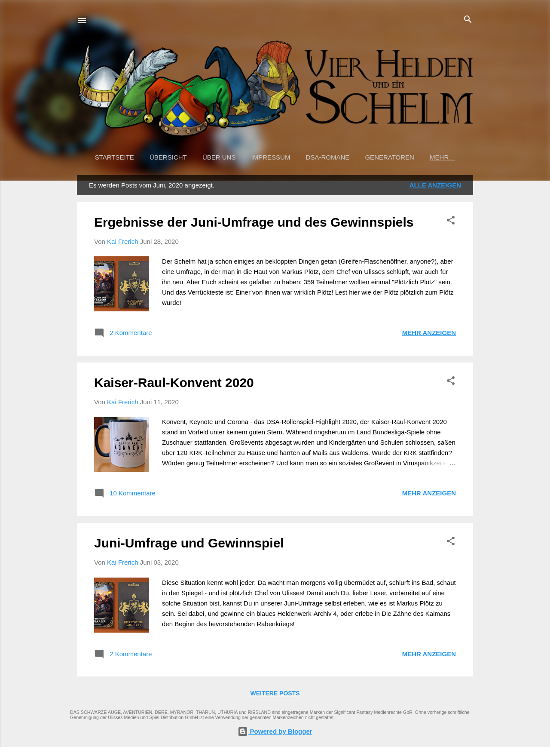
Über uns (219, 157)
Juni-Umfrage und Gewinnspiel (189, 543)
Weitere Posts (274, 693)
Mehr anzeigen (429, 332)
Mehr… (442, 157)
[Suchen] (468, 20)
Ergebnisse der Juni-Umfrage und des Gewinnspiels (254, 222)
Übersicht (168, 157)
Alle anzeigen (435, 185)
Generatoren (389, 157)
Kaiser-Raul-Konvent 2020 (174, 382)
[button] (451, 221)
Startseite (114, 157)
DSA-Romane (328, 157)
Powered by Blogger (275, 731)
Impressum (270, 157)
